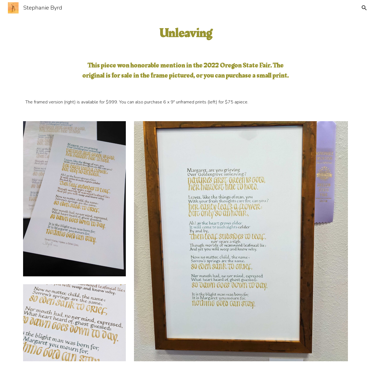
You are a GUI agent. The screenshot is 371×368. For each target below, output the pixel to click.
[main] (185, 33)
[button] (364, 8)
